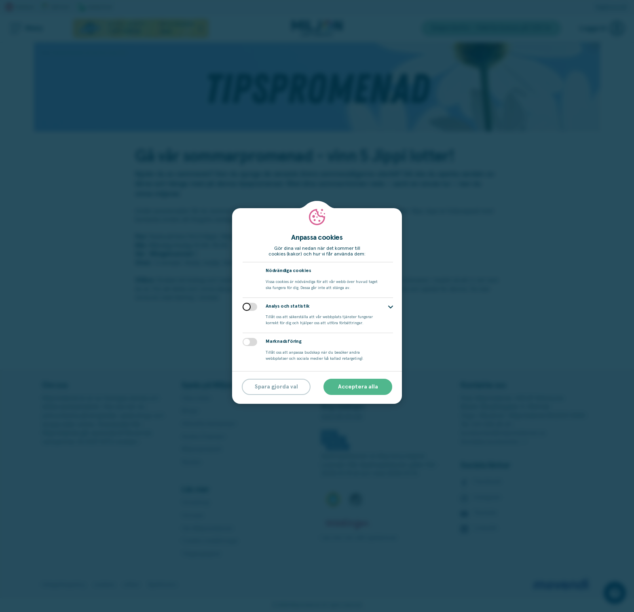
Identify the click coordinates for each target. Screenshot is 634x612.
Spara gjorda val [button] (276, 387)
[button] (390, 307)
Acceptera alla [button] (358, 387)
